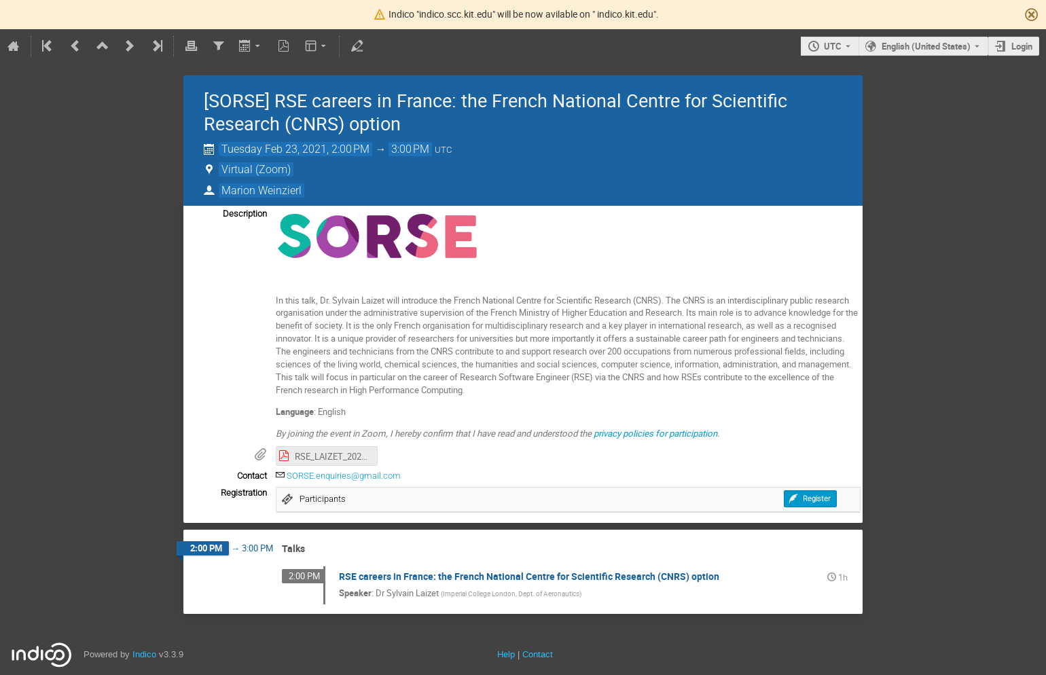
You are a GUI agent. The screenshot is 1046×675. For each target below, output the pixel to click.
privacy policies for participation (655, 433)
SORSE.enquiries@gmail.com (344, 476)
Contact (537, 654)
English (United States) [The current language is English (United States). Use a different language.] (926, 46)
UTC (833, 46)
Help (506, 654)
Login (1021, 46)
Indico (144, 654)
